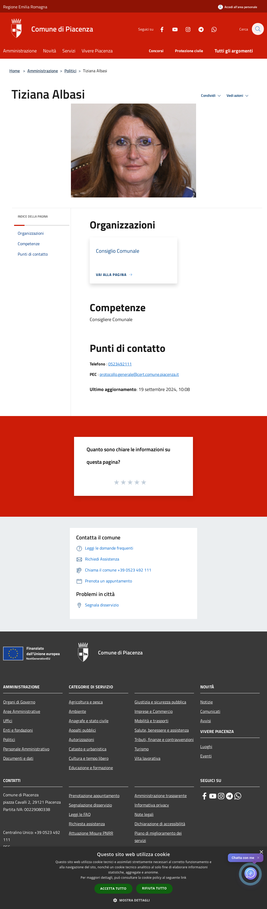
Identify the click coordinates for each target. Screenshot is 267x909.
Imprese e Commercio (154, 711)
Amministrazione (42, 71)
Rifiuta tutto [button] (154, 888)
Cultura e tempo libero (88, 758)
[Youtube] (172, 28)
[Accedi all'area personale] (237, 7)
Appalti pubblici (82, 730)
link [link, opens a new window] (183, 877)
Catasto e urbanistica (87, 749)
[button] (133, 900)
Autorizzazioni (81, 739)
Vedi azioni (238, 96)
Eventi (206, 756)
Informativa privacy (152, 805)
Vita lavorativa (147, 758)
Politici (70, 71)
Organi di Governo (19, 702)
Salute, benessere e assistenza (162, 730)
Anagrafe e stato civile (88, 721)
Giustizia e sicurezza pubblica (160, 702)
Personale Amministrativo (26, 749)
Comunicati (210, 711)
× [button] (261, 852)
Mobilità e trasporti (151, 721)
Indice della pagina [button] (33, 216)
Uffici (7, 721)
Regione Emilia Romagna (25, 7)
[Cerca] (257, 29)
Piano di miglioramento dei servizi (158, 837)
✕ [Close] (258, 857)
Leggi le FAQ (80, 814)
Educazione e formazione (91, 767)
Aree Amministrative (21, 711)
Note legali (144, 814)
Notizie (206, 702)
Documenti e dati (18, 758)
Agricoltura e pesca (86, 702)
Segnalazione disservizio (90, 805)
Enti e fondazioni (18, 730)
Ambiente (77, 711)
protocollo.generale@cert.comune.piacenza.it (139, 374)
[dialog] (133, 878)
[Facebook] (159, 28)
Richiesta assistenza (87, 824)
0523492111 (120, 364)
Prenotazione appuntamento (94, 795)
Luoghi (206, 746)
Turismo (142, 749)
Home (14, 71)
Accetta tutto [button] (113, 888)
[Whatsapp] (211, 28)
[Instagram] (185, 28)
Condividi (211, 96)
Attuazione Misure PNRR (91, 833)
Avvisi (205, 721)
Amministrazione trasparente (161, 795)
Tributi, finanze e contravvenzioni (164, 739)
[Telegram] (198, 28)
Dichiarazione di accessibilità (160, 824)
